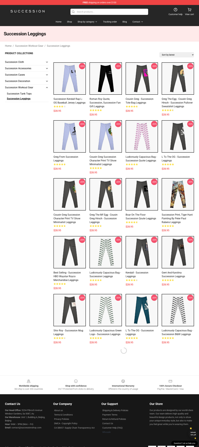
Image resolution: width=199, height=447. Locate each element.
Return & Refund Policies (114, 419)
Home (8, 45)
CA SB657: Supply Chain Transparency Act (74, 428)
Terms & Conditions (63, 414)
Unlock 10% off (193, 433)
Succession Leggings (58, 45)
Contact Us (107, 423)
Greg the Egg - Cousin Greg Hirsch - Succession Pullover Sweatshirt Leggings (177, 102)
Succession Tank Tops (19, 93)
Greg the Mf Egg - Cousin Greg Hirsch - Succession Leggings (104, 218)
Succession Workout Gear (29, 45)
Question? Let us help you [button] (184, 443)
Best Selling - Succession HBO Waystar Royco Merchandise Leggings (67, 276)
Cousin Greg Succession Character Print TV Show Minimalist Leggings (103, 160)
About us (58, 410)
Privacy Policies (61, 419)
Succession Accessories (18, 68)
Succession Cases (15, 74)
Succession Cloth (14, 62)
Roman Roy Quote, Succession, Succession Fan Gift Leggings (105, 102)
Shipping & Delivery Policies (115, 410)
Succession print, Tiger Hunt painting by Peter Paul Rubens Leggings (177, 218)
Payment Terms (109, 414)
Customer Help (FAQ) (112, 428)
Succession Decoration (17, 81)
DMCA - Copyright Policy (65, 423)
